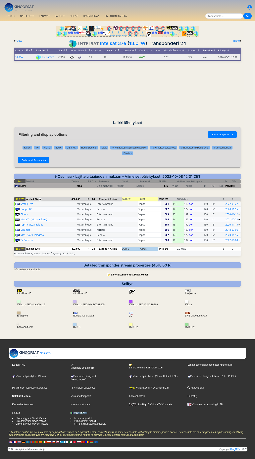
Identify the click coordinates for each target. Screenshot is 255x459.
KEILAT (74, 16)
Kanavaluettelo (137, 396)
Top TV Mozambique (32, 224)
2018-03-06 (231, 229)
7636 (161, 199)
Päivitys (230, 186)
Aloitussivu (30, 353)
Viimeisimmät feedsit (85, 421)
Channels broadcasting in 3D (205, 404)
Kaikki (27, 147)
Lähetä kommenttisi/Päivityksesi (129, 274)
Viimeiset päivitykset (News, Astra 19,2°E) (211, 376)
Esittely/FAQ (18, 364)
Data (104, 147)
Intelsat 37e (113, 43)
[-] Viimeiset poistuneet (164, 147)
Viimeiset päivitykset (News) (29, 376)
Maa (79, 186)
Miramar (25, 229)
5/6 (166, 199)
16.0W (18, 41)
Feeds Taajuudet (83, 418)
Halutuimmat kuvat (80, 404)
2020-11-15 (231, 209)
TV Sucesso (27, 240)
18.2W (236, 41)
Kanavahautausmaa (22, 404)
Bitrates (128, 153)
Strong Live (27, 204)
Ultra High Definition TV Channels (150, 404)
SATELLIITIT (27, 16)
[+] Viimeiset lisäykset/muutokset (129, 147)
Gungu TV (26, 209)
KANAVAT (44, 16)
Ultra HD (71, 147)
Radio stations (88, 147)
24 (93, 199)
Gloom (24, 214)
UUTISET (10, 16)
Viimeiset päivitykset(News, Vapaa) (83, 378)
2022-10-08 (231, 240)
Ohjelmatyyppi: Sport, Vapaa (31, 418)
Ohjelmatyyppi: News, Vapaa (31, 421)
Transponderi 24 (222, 147)
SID (166, 186)
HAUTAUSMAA (91, 16)
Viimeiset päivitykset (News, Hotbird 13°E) (153, 376)
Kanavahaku (195, 387)
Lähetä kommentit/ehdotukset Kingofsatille (209, 364)
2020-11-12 (231, 214)
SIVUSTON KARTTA (116, 16)
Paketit (191, 396)
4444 (161, 248)
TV (37, 147)
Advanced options (222, 134)
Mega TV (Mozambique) (34, 219)
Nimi (23, 186)
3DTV (59, 147)
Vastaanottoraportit (81, 396)
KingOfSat (235, 449)
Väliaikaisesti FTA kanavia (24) (149, 387)
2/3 (166, 248)
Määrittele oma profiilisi (83, 366)
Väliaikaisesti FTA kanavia (195, 147)
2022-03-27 (231, 204)
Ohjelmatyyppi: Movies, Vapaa (32, 423)
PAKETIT (60, 16)
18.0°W (137, 43)
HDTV (47, 147)
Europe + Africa (108, 199)
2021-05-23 (231, 219)
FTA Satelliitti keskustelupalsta (90, 423)
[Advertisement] (127, 91)
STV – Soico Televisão (32, 235)
